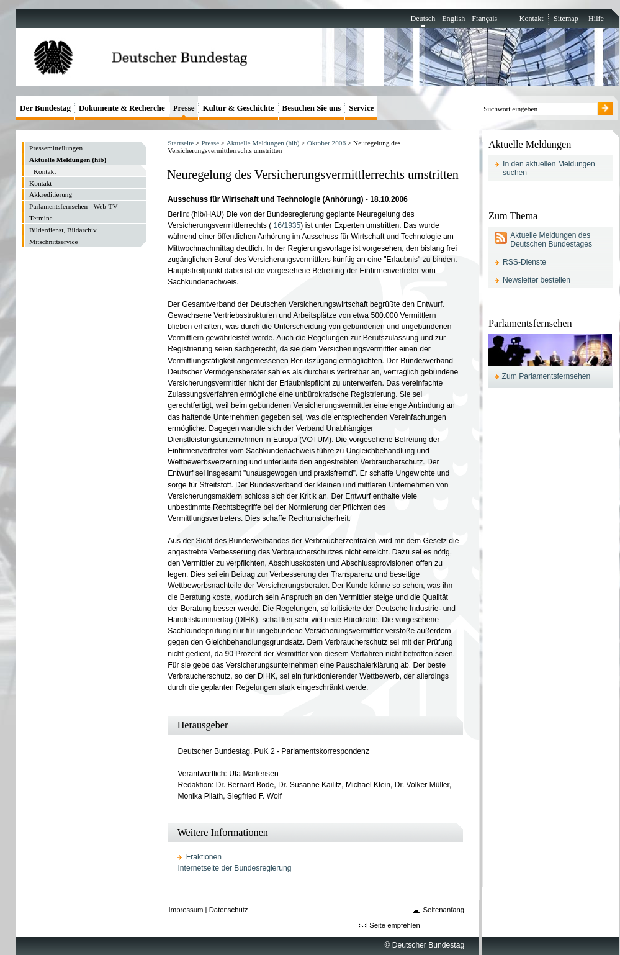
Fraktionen (204, 857)
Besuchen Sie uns (311, 107)
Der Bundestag (45, 107)
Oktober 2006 (326, 143)
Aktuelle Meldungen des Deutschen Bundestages (551, 239)
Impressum (186, 909)
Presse (210, 143)
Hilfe (596, 18)
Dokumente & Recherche (122, 107)
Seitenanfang (444, 909)
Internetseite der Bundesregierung (234, 868)
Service (361, 107)
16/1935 (287, 225)
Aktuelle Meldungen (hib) (263, 143)
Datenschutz (228, 909)
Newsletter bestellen (536, 280)
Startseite (181, 143)
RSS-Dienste (524, 262)
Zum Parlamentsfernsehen (546, 376)
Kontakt (531, 18)
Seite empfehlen (394, 925)
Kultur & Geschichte (238, 107)
